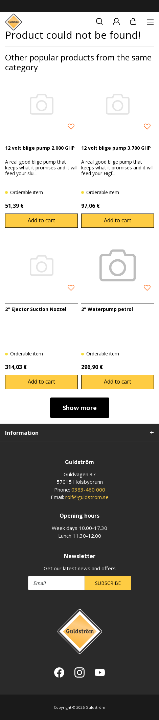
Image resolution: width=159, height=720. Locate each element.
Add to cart (41, 220)
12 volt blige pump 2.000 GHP (40, 148)
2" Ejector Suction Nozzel (35, 309)
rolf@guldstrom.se (87, 497)
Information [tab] (22, 433)
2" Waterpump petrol (107, 309)
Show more (80, 408)
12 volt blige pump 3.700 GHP (116, 148)
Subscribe (108, 583)
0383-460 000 (88, 489)
